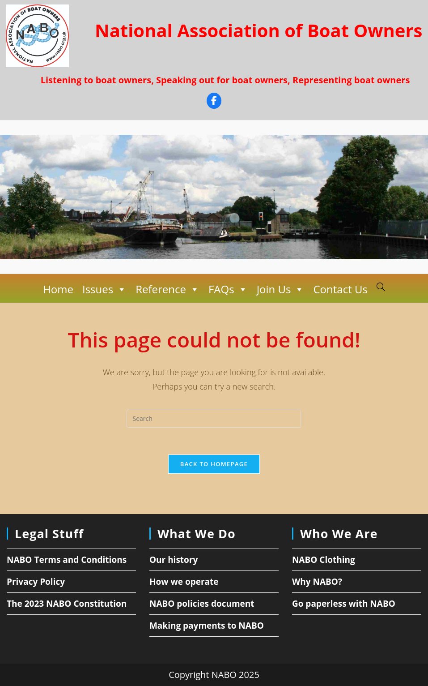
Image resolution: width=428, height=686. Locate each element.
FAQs (228, 289)
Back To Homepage (214, 464)
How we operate (184, 581)
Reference (167, 289)
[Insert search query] (214, 419)
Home (58, 289)
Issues (104, 289)
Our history (173, 560)
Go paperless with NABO (343, 603)
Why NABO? (317, 581)
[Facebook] (214, 102)
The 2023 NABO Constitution (67, 603)
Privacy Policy (36, 581)
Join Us (281, 289)
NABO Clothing (323, 560)
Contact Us (340, 289)
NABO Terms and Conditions (67, 560)
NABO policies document (201, 603)
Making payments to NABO (206, 625)
